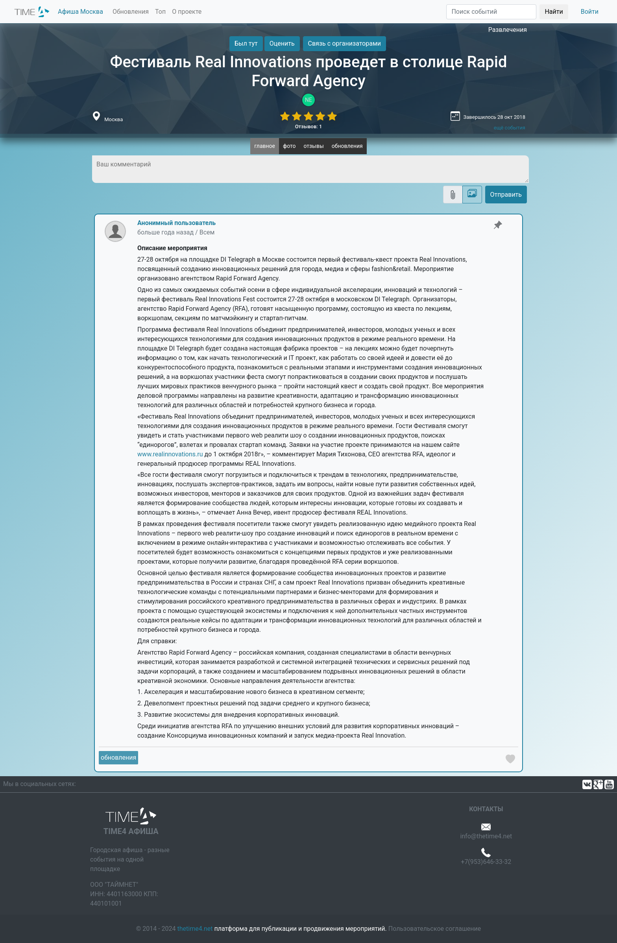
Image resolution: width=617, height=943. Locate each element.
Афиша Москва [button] (80, 11)
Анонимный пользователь (176, 223)
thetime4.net (195, 928)
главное (264, 146)
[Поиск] (491, 11)
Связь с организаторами (344, 43)
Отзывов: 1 (308, 126)
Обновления (131, 11)
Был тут (246, 43)
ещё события (509, 128)
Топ (160, 11)
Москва (113, 119)
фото (289, 146)
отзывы (313, 146)
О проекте (186, 11)
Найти (554, 11)
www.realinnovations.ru (170, 454)
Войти (590, 11)
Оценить (282, 43)
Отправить (506, 194)
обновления (347, 146)
